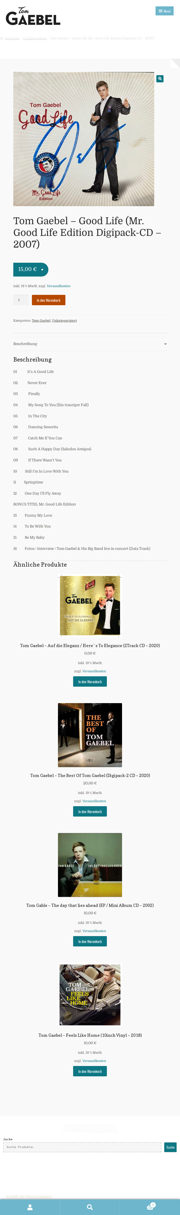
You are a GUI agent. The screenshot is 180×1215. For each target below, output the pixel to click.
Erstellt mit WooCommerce (29, 1197)
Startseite (12, 38)
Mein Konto (30, 1207)
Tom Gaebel (41, 320)
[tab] (90, 344)
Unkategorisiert (35, 38)
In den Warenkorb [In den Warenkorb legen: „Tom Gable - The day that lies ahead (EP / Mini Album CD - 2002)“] (90, 941)
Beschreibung (25, 344)
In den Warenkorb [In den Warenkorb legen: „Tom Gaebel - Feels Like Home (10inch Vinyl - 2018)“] (90, 1071)
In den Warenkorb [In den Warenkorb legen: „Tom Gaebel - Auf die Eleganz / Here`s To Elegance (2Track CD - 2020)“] (90, 681)
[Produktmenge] (21, 300)
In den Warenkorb (48, 300)
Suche (7, 1139)
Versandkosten (58, 286)
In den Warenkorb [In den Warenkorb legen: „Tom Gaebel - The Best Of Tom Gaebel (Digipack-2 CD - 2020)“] (90, 811)
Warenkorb (138, 1204)
